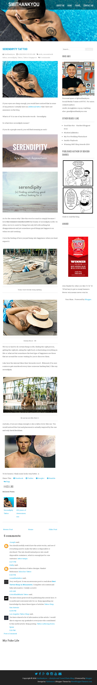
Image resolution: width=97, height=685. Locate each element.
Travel (77, 5)
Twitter (29, 478)
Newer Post (8, 529)
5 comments (45, 57)
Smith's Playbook (71, 140)
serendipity (12, 57)
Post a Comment (10, 634)
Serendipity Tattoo (15, 49)
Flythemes (50, 681)
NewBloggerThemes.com (81, 681)
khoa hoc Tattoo (25, 572)
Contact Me (88, 5)
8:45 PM (12, 575)
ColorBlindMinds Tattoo (18, 594)
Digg (7, 481)
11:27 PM (12, 562)
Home (69, 5)
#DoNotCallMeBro (71, 133)
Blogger (88, 299)
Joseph (12, 542)
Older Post (53, 529)
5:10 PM (12, 630)
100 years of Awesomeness (21, 513)
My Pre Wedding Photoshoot (75, 137)
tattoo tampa (22, 559)
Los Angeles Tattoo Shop (19, 614)
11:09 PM (12, 611)
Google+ (40, 478)
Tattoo (20, 57)
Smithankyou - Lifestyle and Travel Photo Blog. (55, 678)
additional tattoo (34, 107)
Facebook (18, 478)
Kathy (11, 565)
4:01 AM (12, 591)
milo (41, 54)
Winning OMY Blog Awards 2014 (77, 144)
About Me (60, 5)
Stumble (51, 478)
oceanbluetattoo (15, 578)
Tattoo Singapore (30, 57)
